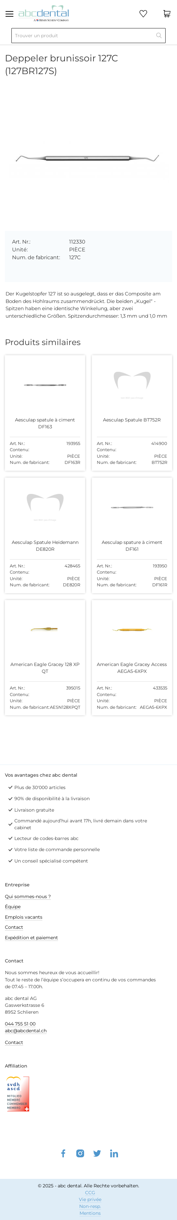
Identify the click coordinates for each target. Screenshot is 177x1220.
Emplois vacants (23, 917)
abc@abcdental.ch (26, 1031)
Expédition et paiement (31, 938)
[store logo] (44, 13)
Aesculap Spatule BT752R (132, 420)
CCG (90, 1193)
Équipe (13, 907)
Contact (14, 927)
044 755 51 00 (20, 1024)
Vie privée (90, 1199)
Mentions (90, 1213)
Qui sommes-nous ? (28, 896)
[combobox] (88, 35)
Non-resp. (90, 1206)
